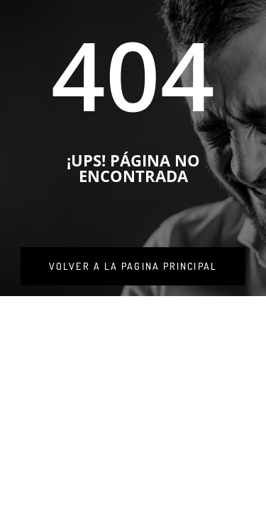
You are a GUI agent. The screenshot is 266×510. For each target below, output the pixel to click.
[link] (133, 266)
